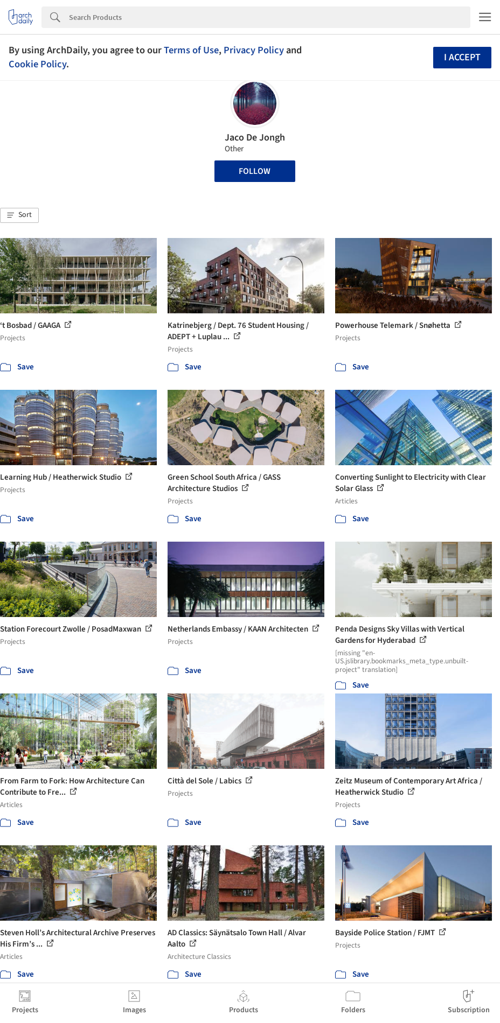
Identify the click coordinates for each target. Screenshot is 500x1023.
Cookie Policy (37, 64)
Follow (254, 171)
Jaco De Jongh (255, 137)
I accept (462, 57)
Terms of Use (191, 50)
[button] (19, 215)
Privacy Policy (254, 50)
